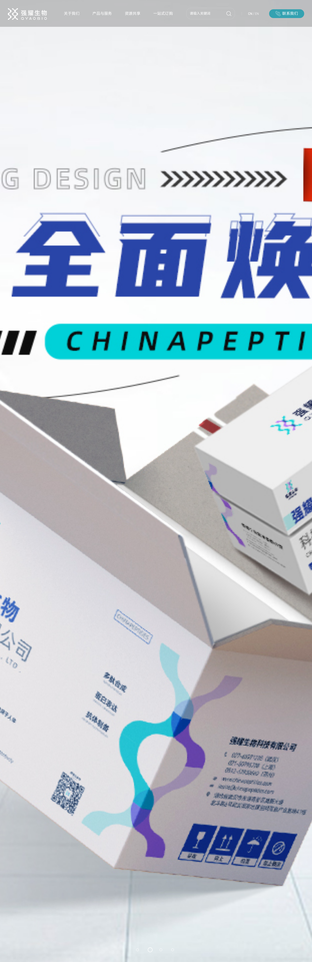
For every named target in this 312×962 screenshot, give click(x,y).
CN (250, 14)
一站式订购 (163, 13)
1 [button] (137, 949)
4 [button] (172, 949)
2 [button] (150, 949)
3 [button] (160, 949)
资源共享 (132, 13)
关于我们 (71, 13)
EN (257, 14)
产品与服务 (102, 13)
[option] (156, 481)
